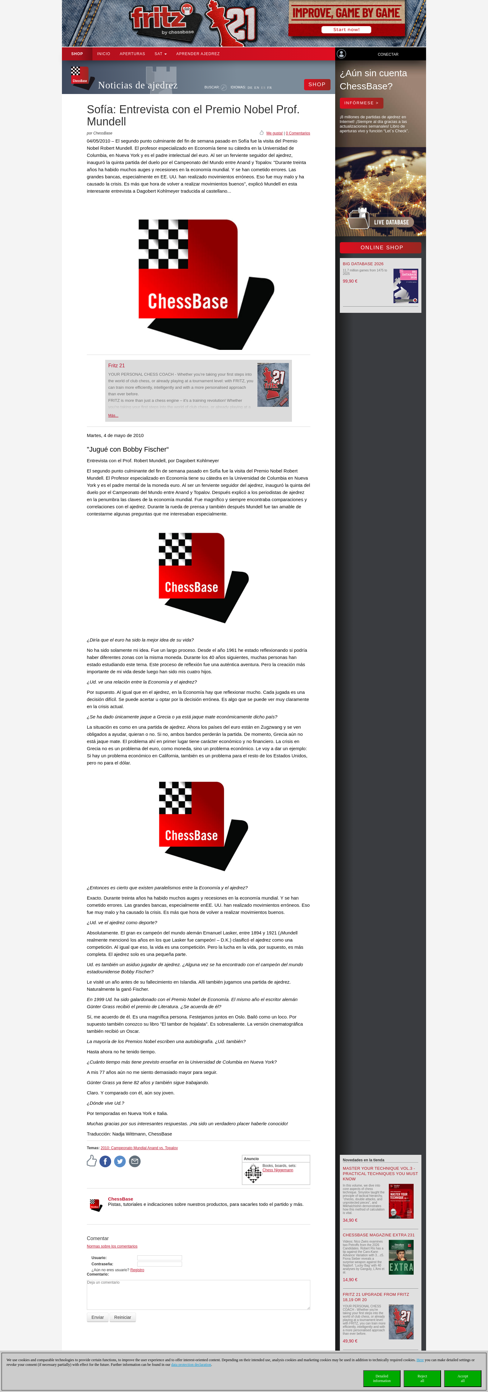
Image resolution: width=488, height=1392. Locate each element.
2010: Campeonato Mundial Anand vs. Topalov (139, 1148)
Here (420, 1360)
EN (257, 87)
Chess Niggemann (278, 1170)
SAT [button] (161, 54)
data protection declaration (191, 1364)
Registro (137, 1270)
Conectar (388, 54)
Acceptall (463, 1378)
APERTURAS (132, 54)
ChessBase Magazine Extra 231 (379, 1235)
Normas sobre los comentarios (112, 1246)
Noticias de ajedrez (138, 85)
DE (250, 87)
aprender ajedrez (198, 54)
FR (269, 87)
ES (263, 87)
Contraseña (102, 1264)
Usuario (99, 1258)
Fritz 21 (116, 365)
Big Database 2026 (363, 263)
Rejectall (422, 1378)
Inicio (103, 54)
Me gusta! (274, 133)
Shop (77, 54)
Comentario (97, 1274)
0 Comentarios (298, 133)
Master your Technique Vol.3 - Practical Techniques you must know (380, 1173)
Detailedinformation (382, 1378)
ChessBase (120, 1199)
